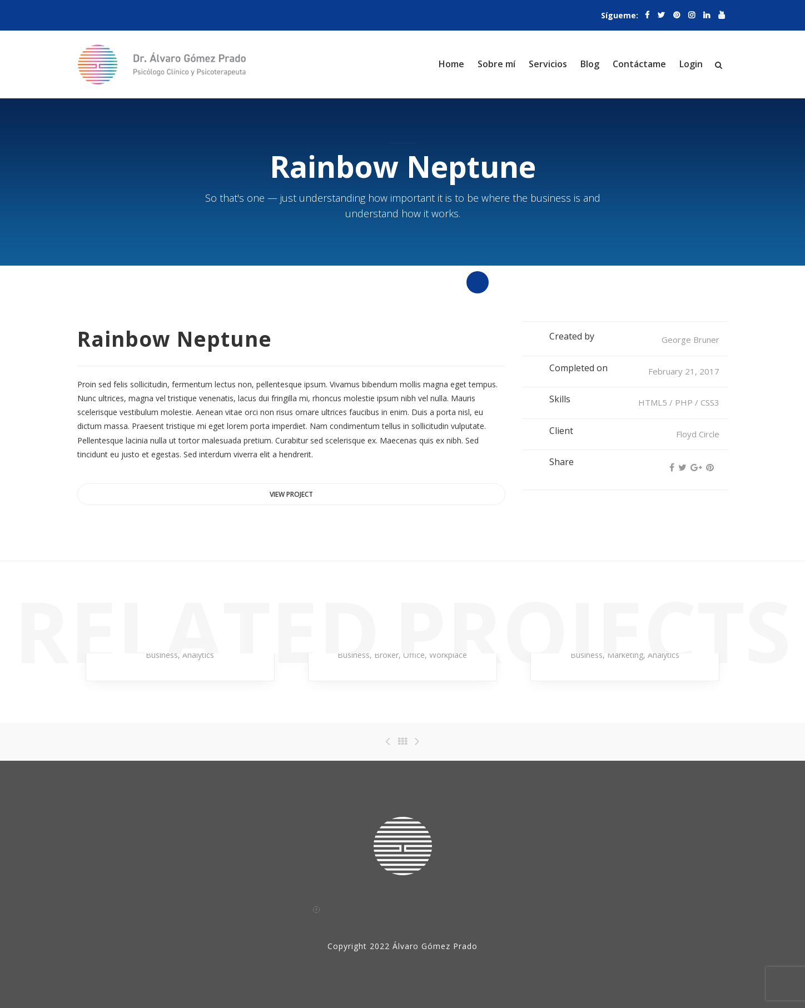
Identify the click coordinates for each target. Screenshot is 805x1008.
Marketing (625, 655)
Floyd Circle (697, 434)
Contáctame (639, 64)
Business (162, 655)
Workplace (448, 655)
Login (691, 64)
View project (291, 494)
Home (451, 64)
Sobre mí (496, 64)
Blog (589, 64)
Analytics (198, 655)
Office (414, 655)
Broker (386, 655)
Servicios (548, 64)
